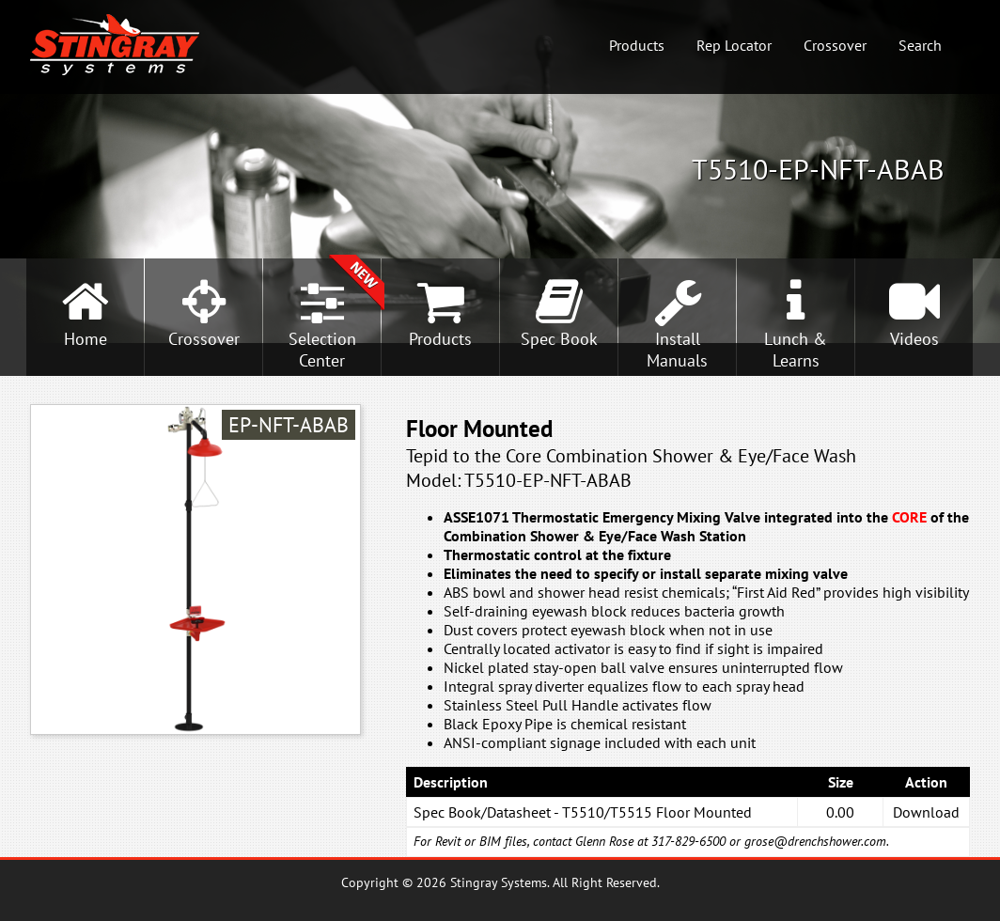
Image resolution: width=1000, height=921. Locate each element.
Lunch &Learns (795, 349)
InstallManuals (677, 349)
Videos (914, 339)
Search (920, 45)
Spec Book (559, 339)
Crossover (835, 45)
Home (85, 339)
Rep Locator (734, 45)
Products (636, 45)
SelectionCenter (322, 349)
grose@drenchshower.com (815, 841)
